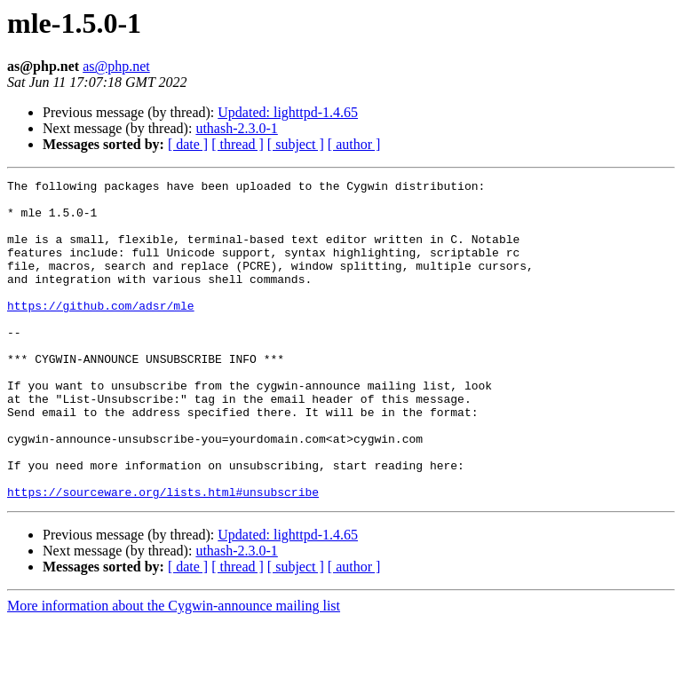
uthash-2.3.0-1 (236, 128)
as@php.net (116, 66)
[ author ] (354, 144)
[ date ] (188, 144)
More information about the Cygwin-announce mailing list (173, 669)
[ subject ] (295, 144)
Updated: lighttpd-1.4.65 (288, 112)
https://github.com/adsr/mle (100, 332)
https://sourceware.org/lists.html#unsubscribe (163, 555)
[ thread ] (237, 144)
